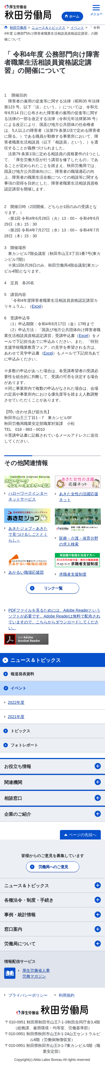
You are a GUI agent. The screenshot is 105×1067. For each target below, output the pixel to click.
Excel (36, 306)
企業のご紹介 (52, 814)
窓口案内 (52, 929)
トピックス (20, 731)
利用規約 (66, 995)
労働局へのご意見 (53, 867)
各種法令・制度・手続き (52, 900)
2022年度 (16, 702)
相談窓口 (52, 798)
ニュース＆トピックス (52, 885)
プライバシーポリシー (28, 995)
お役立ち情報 (52, 766)
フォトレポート (24, 745)
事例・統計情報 (52, 915)
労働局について (52, 944)
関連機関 (52, 782)
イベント (18, 688)
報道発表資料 (22, 674)
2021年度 (16, 716)
